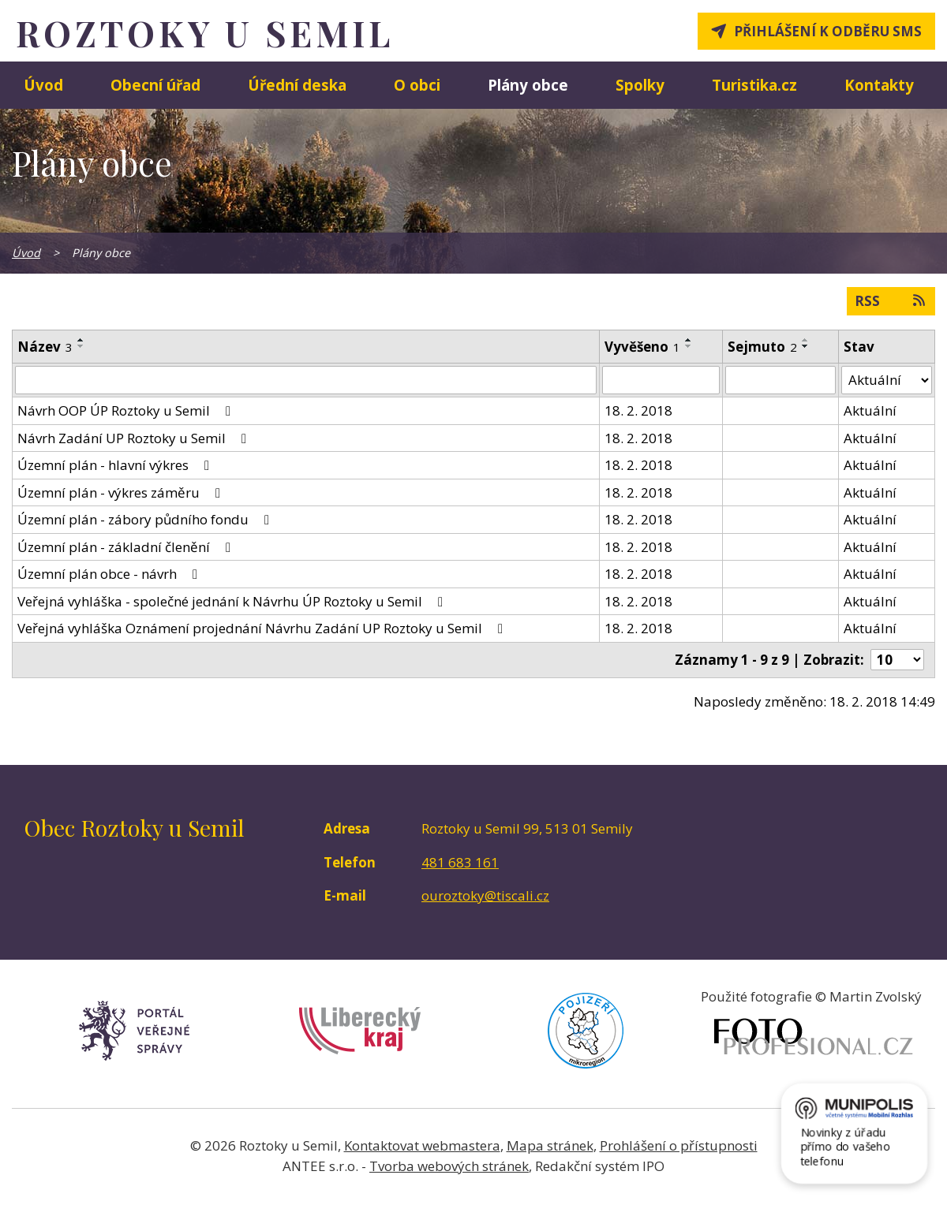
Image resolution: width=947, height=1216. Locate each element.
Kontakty (879, 85)
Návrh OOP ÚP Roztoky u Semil (127, 410)
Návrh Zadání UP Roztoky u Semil (135, 438)
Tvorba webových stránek (449, 1166)
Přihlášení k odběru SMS (828, 31)
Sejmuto (762, 347)
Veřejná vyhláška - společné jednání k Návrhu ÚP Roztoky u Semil (233, 601)
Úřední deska (297, 85)
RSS (891, 300)
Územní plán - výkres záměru (121, 492)
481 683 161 (460, 862)
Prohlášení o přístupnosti (679, 1145)
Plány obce (528, 85)
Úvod (43, 85)
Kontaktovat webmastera (422, 1145)
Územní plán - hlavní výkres (116, 465)
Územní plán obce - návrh (110, 574)
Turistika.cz (754, 85)
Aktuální (870, 410)
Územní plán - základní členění (127, 547)
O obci (417, 85)
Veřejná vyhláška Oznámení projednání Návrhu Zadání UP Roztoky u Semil (263, 628)
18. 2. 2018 (638, 410)
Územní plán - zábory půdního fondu (146, 519)
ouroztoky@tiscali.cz (485, 895)
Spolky (640, 85)
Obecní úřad (155, 85)
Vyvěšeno (642, 347)
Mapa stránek (550, 1145)
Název (45, 347)
